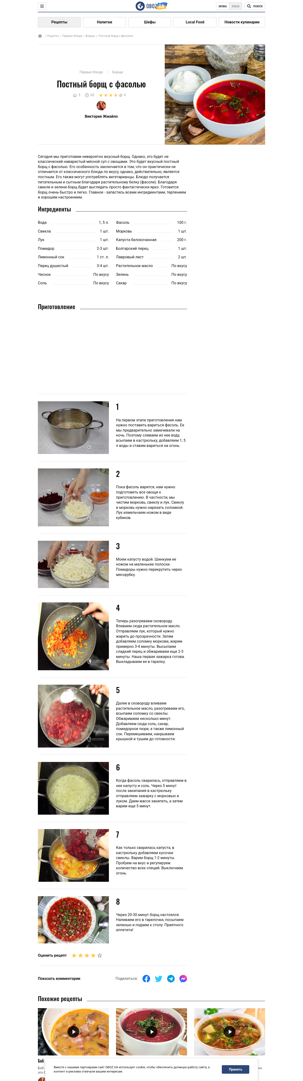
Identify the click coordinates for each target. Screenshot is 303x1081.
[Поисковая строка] (255, 6)
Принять (235, 1069)
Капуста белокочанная (136, 240)
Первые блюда (72, 36)
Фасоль (122, 222)
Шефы (150, 22)
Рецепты (59, 22)
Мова (223, 6)
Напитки (104, 22)
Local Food (195, 22)
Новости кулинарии (241, 22)
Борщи (90, 36)
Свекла (44, 231)
